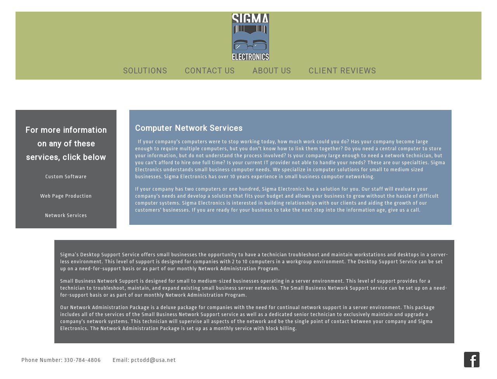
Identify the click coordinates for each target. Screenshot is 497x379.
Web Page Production (66, 196)
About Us (271, 70)
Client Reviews (342, 70)
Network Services (66, 215)
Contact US (210, 70)
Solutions (145, 70)
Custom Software (66, 176)
